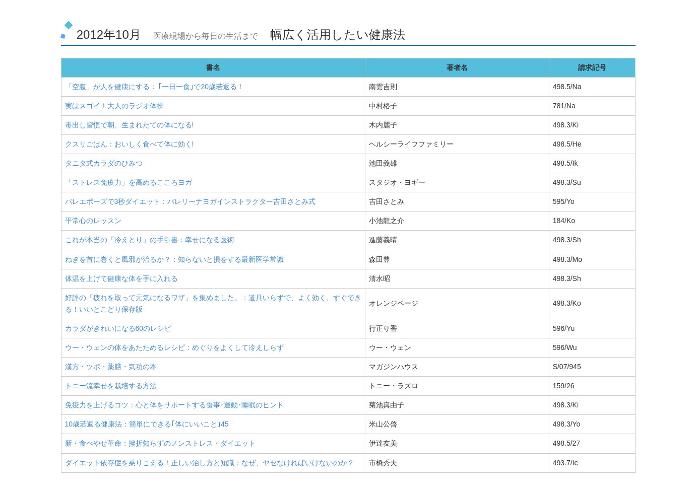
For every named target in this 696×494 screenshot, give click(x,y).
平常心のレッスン (93, 221)
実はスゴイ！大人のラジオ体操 (114, 106)
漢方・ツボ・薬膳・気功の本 (111, 367)
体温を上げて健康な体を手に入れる (121, 278)
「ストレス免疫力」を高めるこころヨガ (128, 182)
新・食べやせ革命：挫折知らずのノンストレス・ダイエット (160, 443)
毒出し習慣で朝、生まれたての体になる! (129, 125)
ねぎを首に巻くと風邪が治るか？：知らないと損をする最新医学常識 (174, 259)
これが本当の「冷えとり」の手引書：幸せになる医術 (149, 240)
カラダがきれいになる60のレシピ (118, 328)
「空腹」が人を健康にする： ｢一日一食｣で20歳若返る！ (154, 87)
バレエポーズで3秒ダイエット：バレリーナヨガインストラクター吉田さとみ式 (190, 201)
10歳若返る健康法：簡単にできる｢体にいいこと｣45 (147, 424)
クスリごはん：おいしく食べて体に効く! (129, 144)
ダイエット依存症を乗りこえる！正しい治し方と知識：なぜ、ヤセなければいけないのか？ (209, 463)
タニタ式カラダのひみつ (104, 163)
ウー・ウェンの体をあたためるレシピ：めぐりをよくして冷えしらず (174, 347)
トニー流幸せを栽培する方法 (111, 386)
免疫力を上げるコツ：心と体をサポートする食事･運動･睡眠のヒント (174, 405)
